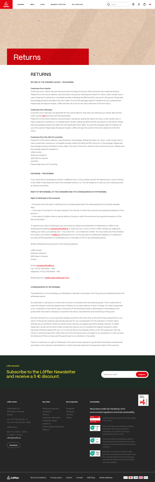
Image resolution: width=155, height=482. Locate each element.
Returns (46, 414)
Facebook (70, 411)
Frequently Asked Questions (50, 422)
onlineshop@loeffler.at (59, 228)
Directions (14, 445)
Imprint (69, 477)
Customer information (51, 417)
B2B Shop (91, 477)
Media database (105, 477)
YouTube (69, 414)
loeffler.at (56, 234)
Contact (79, 477)
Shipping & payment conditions (51, 410)
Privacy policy (56, 477)
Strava (68, 417)
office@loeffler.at (14, 437)
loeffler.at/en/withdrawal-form (57, 277)
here (44, 115)
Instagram (70, 408)
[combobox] (117, 4)
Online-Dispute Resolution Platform (53, 428)
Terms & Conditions (38, 477)
